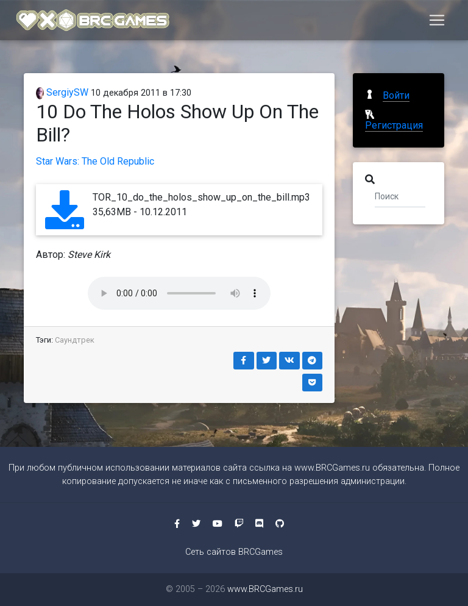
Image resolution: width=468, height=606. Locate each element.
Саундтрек (74, 339)
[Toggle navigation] (436, 22)
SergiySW (62, 92)
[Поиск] (400, 195)
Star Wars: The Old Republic (95, 161)
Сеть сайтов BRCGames (234, 552)
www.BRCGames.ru (332, 468)
